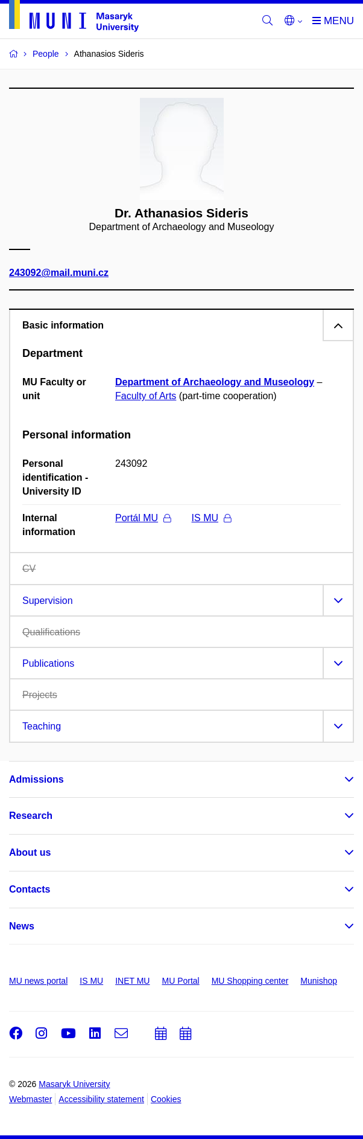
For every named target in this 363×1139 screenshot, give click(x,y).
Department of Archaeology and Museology (214, 382)
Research (30, 815)
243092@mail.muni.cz (59, 273)
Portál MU (143, 518)
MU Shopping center (250, 981)
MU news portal (38, 981)
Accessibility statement (101, 1099)
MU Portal (180, 981)
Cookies (166, 1099)
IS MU (211, 518)
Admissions (36, 779)
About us (30, 852)
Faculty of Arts (145, 396)
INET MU (132, 981)
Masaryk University (74, 1084)
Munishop (318, 981)
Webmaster (30, 1099)
